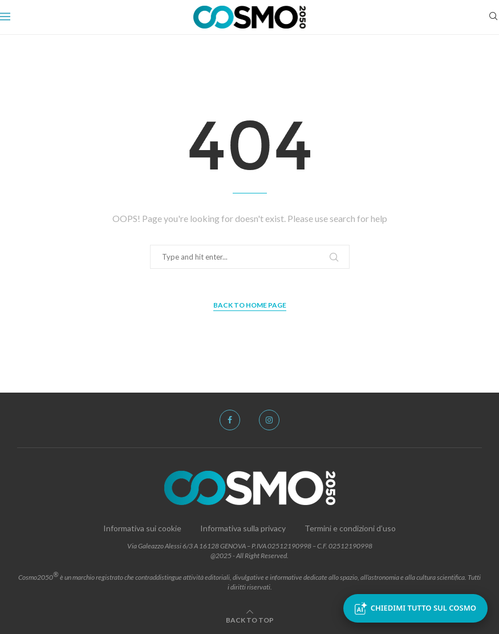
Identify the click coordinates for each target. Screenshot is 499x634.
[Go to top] (250, 619)
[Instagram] (269, 420)
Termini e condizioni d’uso (350, 528)
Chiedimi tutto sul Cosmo (415, 608)
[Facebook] (230, 420)
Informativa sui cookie (142, 528)
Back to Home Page (249, 305)
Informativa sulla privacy (243, 528)
